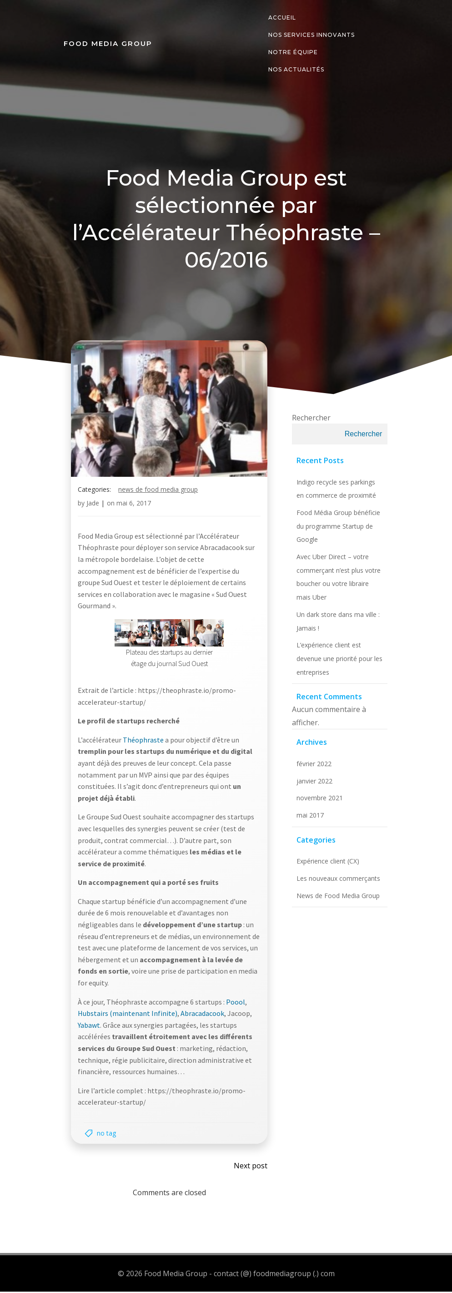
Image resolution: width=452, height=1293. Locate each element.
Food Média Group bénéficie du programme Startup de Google (336, 529)
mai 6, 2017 (134, 505)
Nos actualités (296, 69)
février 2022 (311, 767)
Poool (236, 1004)
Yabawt (89, 1027)
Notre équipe (292, 52)
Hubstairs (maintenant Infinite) (128, 1015)
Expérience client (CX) (325, 864)
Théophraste (144, 742)
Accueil (282, 17)
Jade (93, 505)
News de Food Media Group (158, 492)
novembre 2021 (317, 801)
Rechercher (309, 421)
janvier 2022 (312, 784)
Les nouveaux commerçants (336, 881)
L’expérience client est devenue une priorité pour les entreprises (337, 661)
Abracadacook (203, 1015)
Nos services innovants (311, 34)
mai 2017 (307, 818)
